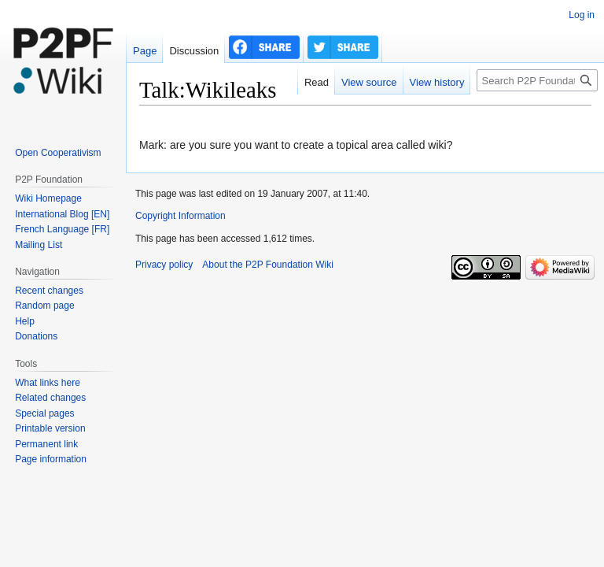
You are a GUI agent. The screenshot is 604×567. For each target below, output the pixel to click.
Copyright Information (180, 215)
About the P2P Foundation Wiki (267, 264)
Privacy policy (164, 264)
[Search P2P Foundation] (537, 80)
